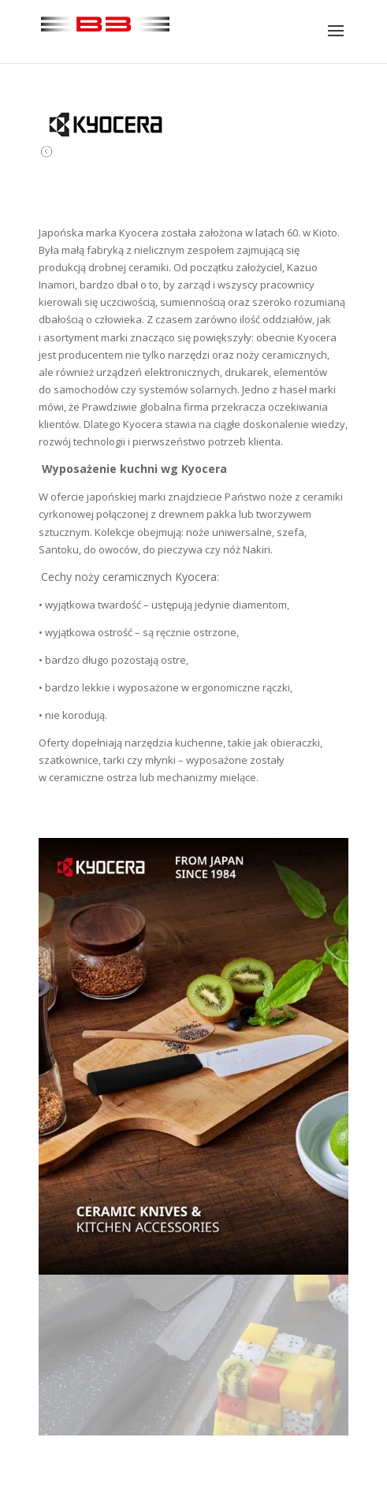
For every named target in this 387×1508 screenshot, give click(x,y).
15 (274, 1419)
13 (247, 1419)
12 (233, 1419)
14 (260, 1419)
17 (300, 1419)
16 (287, 1419)
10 (207, 1419)
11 (220, 1419)
